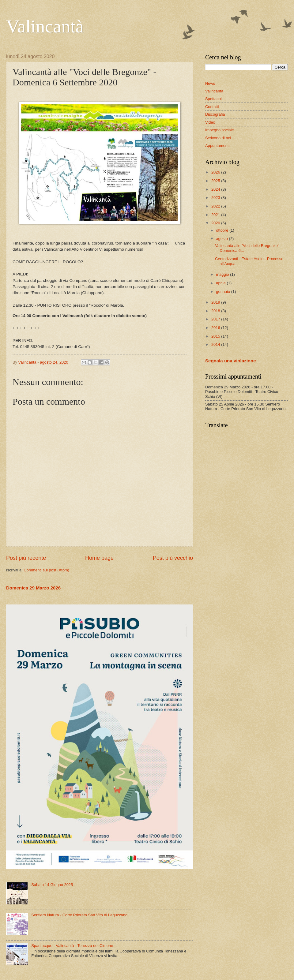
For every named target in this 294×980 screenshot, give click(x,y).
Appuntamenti (217, 145)
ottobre (222, 230)
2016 (216, 327)
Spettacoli (214, 98)
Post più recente (26, 558)
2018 (216, 311)
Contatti (212, 106)
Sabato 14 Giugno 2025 (52, 884)
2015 (216, 336)
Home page (99, 558)
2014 (216, 344)
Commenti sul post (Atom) (46, 570)
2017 (216, 319)
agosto (222, 238)
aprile (221, 283)
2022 (216, 206)
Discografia (215, 114)
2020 (216, 223)
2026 (216, 172)
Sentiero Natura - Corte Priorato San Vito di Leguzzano (79, 915)
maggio (223, 274)
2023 (216, 197)
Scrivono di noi (218, 138)
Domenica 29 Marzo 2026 (33, 587)
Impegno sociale (219, 130)
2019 (216, 302)
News (210, 83)
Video (210, 122)
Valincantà (45, 26)
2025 (216, 180)
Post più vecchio (173, 558)
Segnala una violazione (230, 360)
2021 (216, 214)
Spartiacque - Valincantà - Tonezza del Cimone (72, 945)
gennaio (223, 291)
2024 (216, 189)
